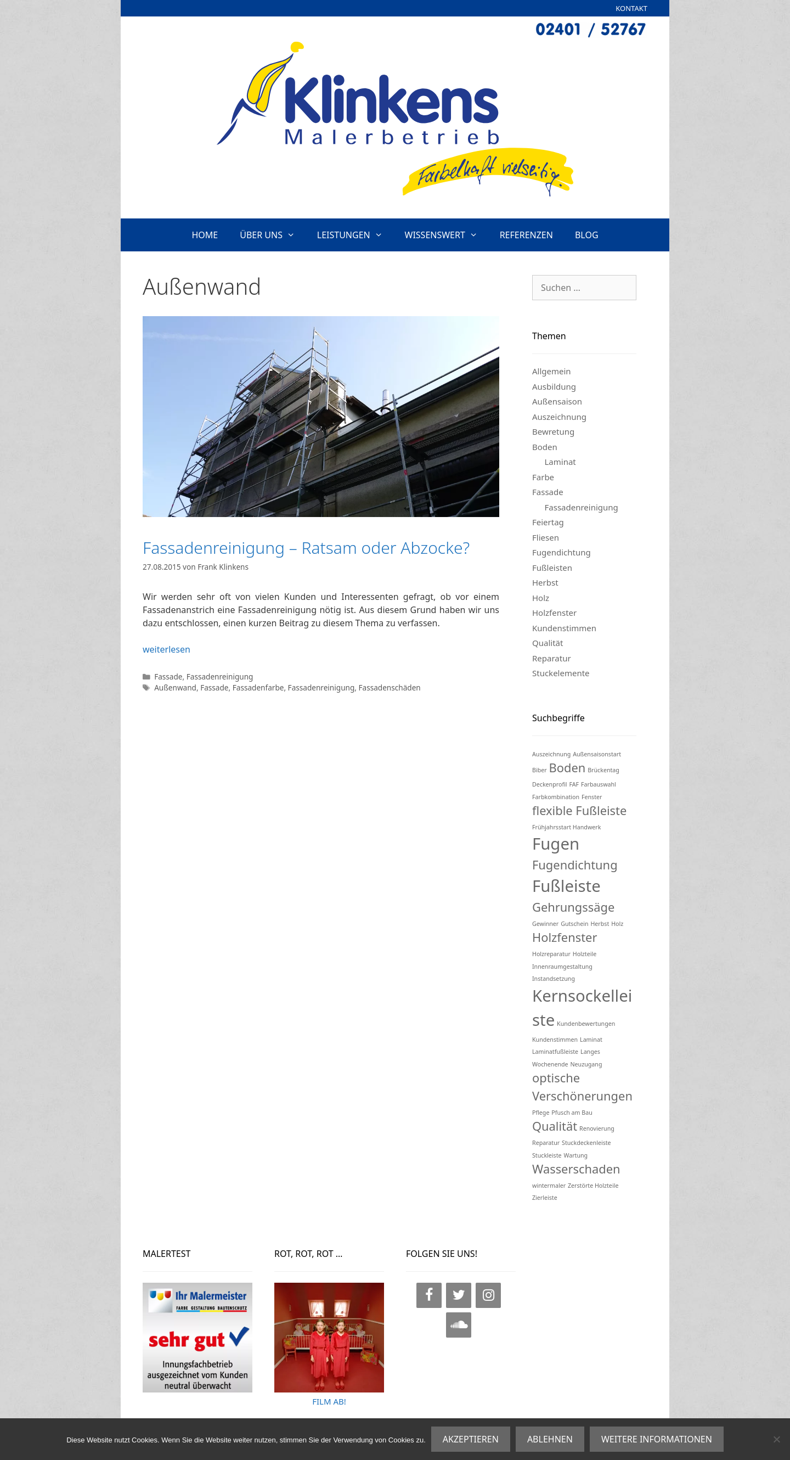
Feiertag (548, 521)
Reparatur (551, 658)
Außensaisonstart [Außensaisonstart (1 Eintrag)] (597, 754)
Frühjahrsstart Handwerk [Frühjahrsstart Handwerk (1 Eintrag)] (566, 827)
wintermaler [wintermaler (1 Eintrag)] (549, 1185)
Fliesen (545, 537)
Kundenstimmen (564, 627)
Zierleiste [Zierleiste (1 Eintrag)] (544, 1197)
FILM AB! (329, 1401)
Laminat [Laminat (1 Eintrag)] (591, 1039)
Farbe (543, 476)
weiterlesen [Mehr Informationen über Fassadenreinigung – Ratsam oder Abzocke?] (166, 649)
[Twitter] (458, 1295)
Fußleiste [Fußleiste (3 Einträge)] (566, 886)
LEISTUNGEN (355, 234)
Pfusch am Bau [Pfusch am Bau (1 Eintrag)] (571, 1112)
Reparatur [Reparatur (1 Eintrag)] (546, 1143)
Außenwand (175, 687)
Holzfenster (554, 612)
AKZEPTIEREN (471, 1439)
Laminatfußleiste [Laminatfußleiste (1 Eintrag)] (555, 1051)
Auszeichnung (559, 416)
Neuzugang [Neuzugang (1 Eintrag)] (586, 1064)
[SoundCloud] (458, 1325)
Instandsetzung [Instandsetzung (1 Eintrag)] (553, 978)
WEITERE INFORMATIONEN (656, 1439)
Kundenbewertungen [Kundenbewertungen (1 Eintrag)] (586, 1023)
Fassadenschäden (390, 687)
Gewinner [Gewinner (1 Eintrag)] (545, 924)
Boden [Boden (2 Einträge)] (567, 768)
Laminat (560, 461)
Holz (540, 597)
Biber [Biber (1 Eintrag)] (539, 770)
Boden (544, 446)
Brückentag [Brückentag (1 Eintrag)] (603, 770)
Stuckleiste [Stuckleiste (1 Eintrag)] (547, 1155)
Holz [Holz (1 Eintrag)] (617, 924)
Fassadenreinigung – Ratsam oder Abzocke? (306, 547)
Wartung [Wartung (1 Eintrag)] (575, 1155)
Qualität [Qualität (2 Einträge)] (554, 1126)
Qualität (547, 642)
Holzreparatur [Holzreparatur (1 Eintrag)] (551, 954)
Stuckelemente (561, 672)
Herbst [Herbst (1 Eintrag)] (599, 924)
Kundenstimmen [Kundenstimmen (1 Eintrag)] (555, 1039)
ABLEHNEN (550, 1439)
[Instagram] (488, 1295)
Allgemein (551, 371)
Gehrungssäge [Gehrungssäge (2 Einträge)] (573, 907)
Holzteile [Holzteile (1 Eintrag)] (584, 954)
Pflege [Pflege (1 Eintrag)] (540, 1112)
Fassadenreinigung (220, 676)
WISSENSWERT (447, 234)
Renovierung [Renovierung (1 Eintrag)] (596, 1128)
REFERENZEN (526, 235)
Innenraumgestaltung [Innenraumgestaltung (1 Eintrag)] (562, 966)
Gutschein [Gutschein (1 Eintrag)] (574, 924)
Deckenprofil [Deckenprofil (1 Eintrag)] (549, 784)
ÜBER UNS (273, 234)
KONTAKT (631, 8)
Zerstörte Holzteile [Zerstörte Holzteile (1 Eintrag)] (593, 1185)
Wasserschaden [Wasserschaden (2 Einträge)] (576, 1169)
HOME (204, 235)
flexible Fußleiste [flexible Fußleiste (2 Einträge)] (579, 810)
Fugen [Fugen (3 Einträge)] (555, 844)
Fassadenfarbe (258, 687)
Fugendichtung (561, 552)
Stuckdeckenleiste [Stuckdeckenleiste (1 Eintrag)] (586, 1143)
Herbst (545, 582)
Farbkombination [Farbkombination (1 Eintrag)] (555, 797)
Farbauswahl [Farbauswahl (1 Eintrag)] (598, 784)
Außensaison (557, 401)
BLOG (587, 235)
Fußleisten (552, 567)
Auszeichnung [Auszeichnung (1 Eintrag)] (551, 754)
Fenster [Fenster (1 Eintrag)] (592, 797)
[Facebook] (429, 1295)
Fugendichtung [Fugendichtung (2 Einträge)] (575, 865)
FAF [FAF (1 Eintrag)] (574, 784)
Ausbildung (554, 386)
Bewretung (553, 431)
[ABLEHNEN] (776, 1439)
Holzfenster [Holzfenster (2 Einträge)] (564, 937)
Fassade (168, 676)
